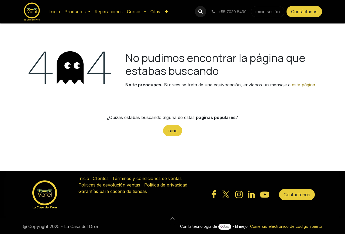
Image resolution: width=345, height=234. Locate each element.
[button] (200, 11)
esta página (303, 84)
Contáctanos (304, 12)
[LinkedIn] (251, 194)
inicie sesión (268, 11)
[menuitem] (54, 11)
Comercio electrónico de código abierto (286, 226)
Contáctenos (297, 195)
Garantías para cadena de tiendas (112, 191)
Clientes (101, 178)
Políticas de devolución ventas (109, 185)
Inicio (173, 131)
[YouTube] (264, 194)
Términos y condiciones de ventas (147, 178)
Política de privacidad (165, 185)
